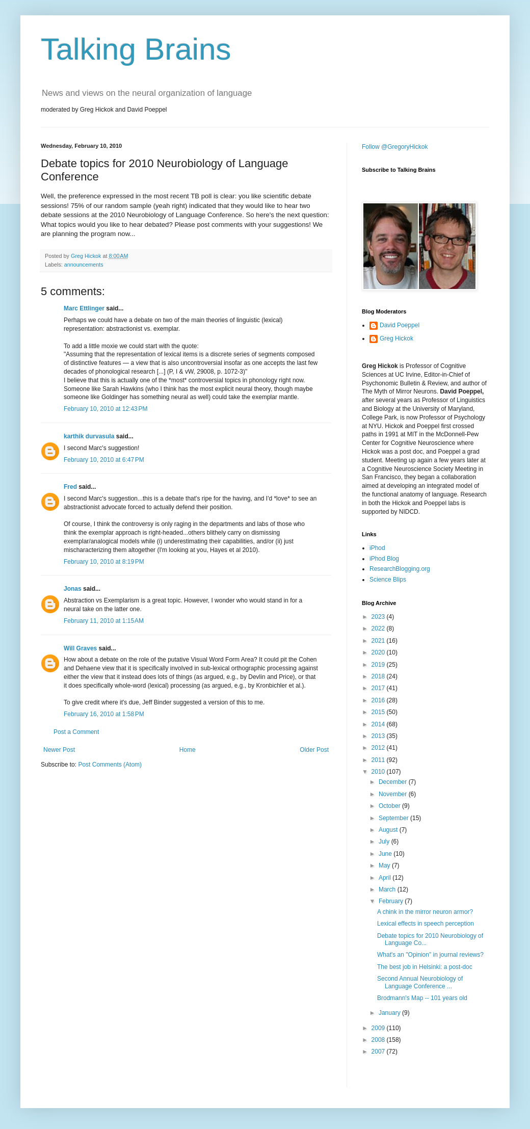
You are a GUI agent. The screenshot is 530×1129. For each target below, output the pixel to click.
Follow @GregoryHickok (395, 146)
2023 (379, 616)
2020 (379, 652)
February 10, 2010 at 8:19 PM (104, 561)
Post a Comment (76, 732)
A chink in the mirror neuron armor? (425, 911)
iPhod (377, 548)
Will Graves (80, 648)
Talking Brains (136, 49)
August (389, 829)
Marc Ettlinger (84, 308)
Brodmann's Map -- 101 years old (422, 998)
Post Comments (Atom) (110, 764)
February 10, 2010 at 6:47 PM (104, 459)
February (392, 901)
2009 (379, 1028)
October (390, 805)
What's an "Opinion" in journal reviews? (430, 954)
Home (187, 749)
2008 (379, 1039)
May (385, 865)
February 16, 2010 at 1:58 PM (104, 714)
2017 (379, 688)
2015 (379, 712)
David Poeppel (399, 325)
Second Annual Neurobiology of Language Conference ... (420, 982)
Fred (70, 486)
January (390, 1012)
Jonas (73, 588)
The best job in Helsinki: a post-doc (424, 966)
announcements (83, 264)
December (394, 781)
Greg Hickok (396, 338)
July (385, 841)
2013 (379, 736)
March (388, 889)
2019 (379, 664)
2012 (379, 747)
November (394, 794)
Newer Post (59, 749)
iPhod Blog (384, 558)
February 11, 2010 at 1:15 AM (104, 620)
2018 (379, 676)
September (394, 818)
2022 (379, 628)
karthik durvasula (89, 436)
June (386, 853)
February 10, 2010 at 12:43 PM (105, 408)
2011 (379, 760)
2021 (379, 640)
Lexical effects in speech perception (425, 923)
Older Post (314, 749)
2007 (379, 1051)
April (385, 877)
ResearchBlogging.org (399, 568)
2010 (379, 771)
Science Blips (387, 579)
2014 (379, 724)
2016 (379, 700)
